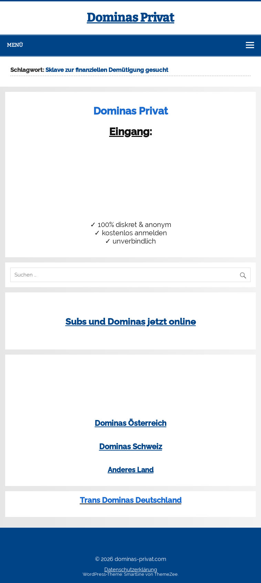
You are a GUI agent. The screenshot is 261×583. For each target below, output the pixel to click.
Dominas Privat (130, 17)
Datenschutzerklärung (130, 569)
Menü (15, 45)
